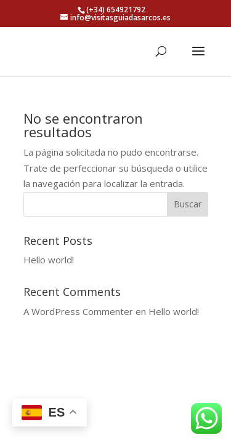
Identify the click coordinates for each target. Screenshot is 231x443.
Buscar (187, 204)
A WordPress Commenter (78, 311)
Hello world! (48, 259)
